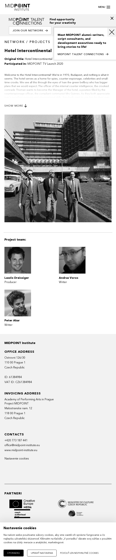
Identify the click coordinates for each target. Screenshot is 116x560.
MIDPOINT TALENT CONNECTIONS (83, 54)
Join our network (30, 30)
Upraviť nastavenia (42, 553)
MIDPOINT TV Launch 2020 (45, 64)
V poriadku (13, 553)
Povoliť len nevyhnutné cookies (79, 553)
